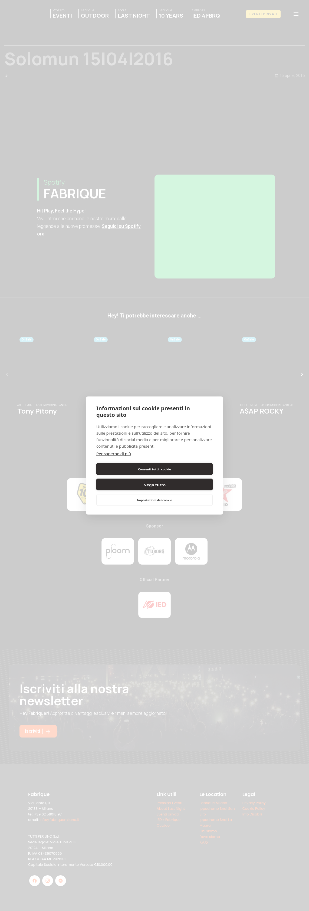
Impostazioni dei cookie (154, 492)
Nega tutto (184, 477)
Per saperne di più (113, 461)
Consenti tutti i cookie (124, 477)
